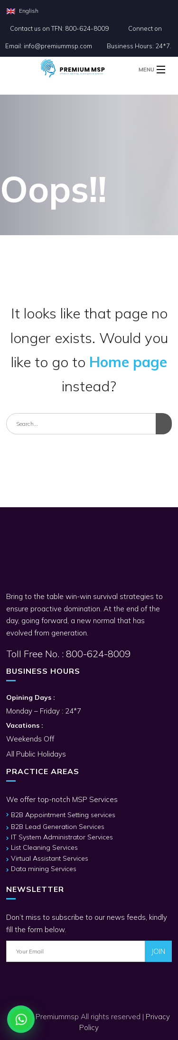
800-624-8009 (97, 654)
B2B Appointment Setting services (63, 815)
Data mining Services (43, 868)
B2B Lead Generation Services (57, 826)
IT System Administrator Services (62, 837)
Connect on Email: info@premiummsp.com (83, 37)
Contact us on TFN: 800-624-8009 (59, 28)
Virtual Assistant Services (49, 858)
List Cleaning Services (44, 847)
